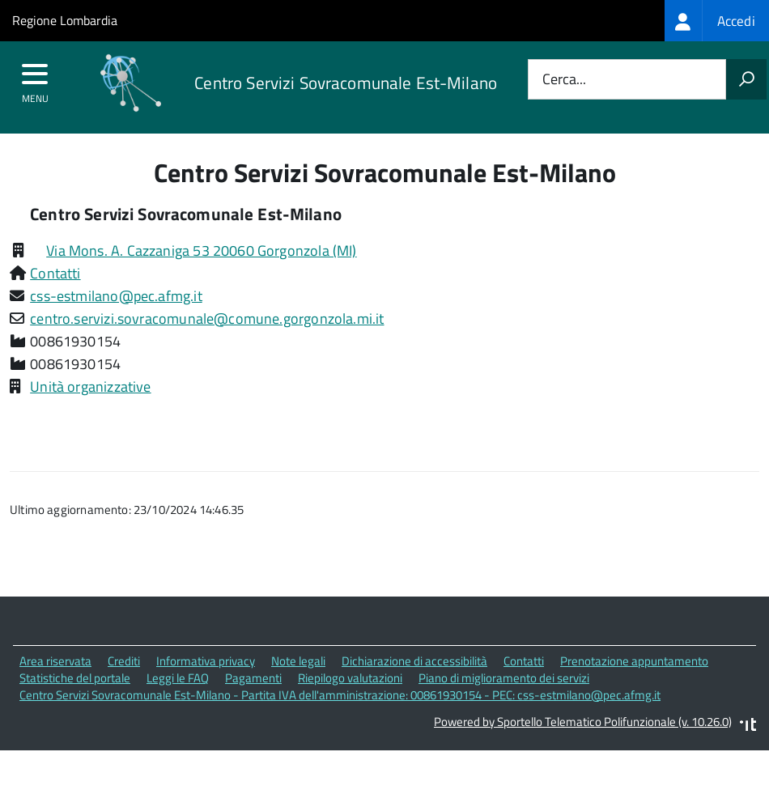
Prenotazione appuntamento (634, 661)
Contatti (55, 273)
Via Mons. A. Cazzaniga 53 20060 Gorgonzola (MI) (201, 250)
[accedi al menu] (35, 79)
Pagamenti (253, 678)
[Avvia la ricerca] (746, 79)
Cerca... (564, 79)
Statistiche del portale (74, 678)
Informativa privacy (205, 661)
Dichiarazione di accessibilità (414, 661)
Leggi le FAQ (178, 678)
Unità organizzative (90, 386)
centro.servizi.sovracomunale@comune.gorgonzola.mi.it (207, 318)
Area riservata (55, 661)
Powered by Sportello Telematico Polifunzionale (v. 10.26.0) (583, 721)
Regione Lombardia (64, 20)
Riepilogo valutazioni (350, 678)
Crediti (124, 661)
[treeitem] (717, 20)
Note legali (298, 661)
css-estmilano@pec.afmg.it (116, 296)
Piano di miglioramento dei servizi (503, 678)
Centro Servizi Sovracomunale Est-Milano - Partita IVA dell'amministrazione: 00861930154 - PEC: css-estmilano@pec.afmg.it (340, 695)
